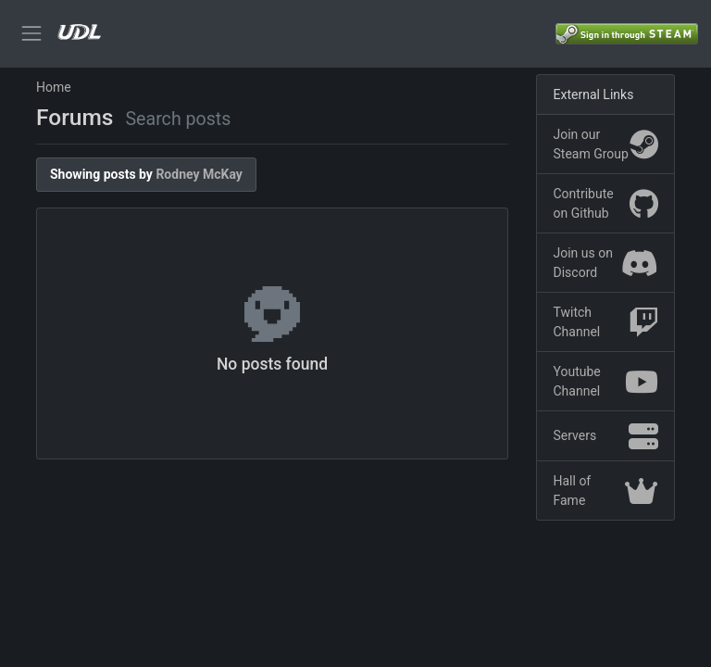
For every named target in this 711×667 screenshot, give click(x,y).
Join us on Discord (606, 262)
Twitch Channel (606, 322)
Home (53, 87)
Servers (606, 436)
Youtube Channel (606, 381)
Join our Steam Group (606, 144)
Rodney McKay (199, 174)
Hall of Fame (606, 490)
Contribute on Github (606, 203)
